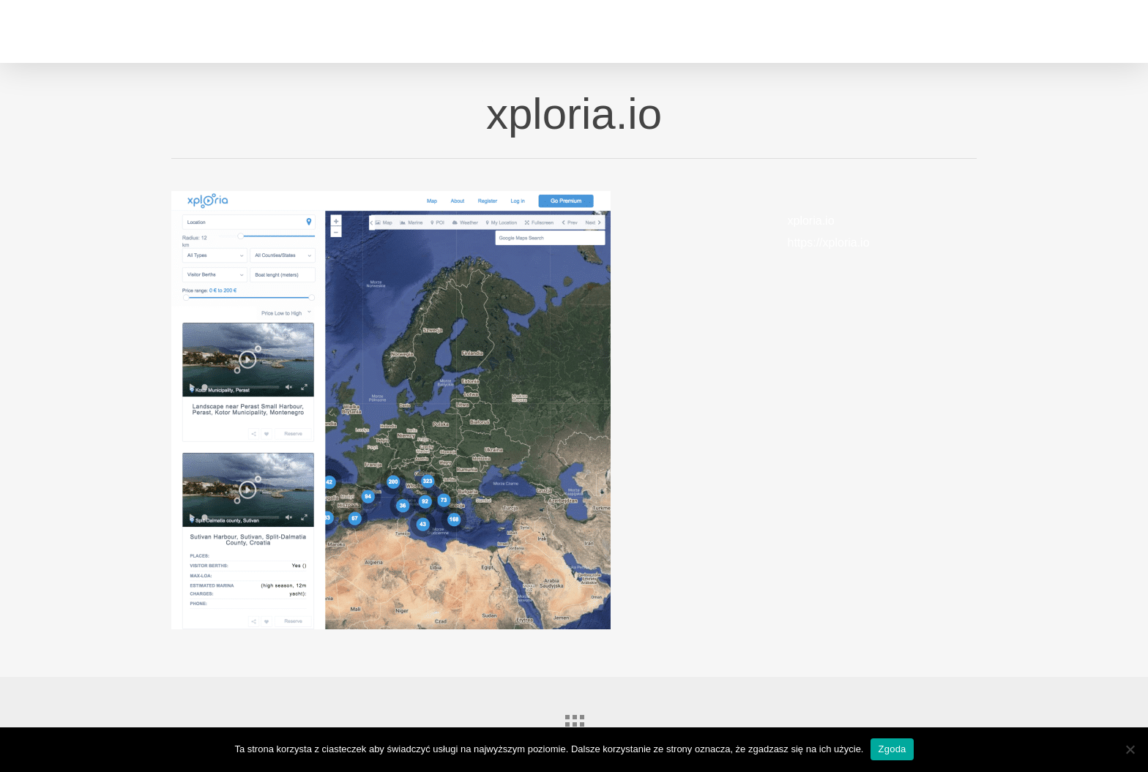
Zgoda (892, 748)
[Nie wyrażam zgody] (1129, 749)
